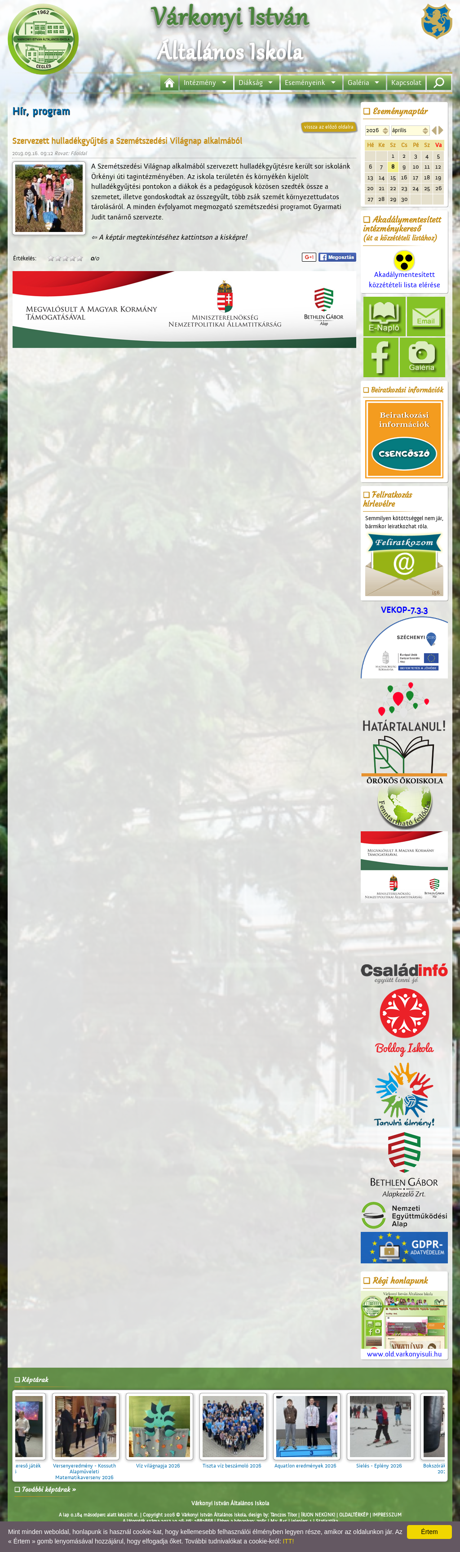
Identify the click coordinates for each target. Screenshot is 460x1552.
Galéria (358, 83)
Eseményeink (305, 83)
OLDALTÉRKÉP (353, 1515)
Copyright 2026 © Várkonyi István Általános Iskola (194, 1515)
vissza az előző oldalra (329, 127)
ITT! (288, 1541)
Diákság (251, 83)
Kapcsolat (406, 83)
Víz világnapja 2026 (167, 1463)
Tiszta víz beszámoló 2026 (241, 1463)
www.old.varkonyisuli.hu (404, 1325)
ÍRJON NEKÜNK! (318, 1515)
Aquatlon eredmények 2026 (315, 1463)
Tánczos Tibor (283, 1515)
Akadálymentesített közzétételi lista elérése (404, 272)
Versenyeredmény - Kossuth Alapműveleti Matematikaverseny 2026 (94, 1469)
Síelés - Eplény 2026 (388, 1463)
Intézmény (200, 83)
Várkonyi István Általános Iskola (230, 1503)
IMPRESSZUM (387, 1515)
